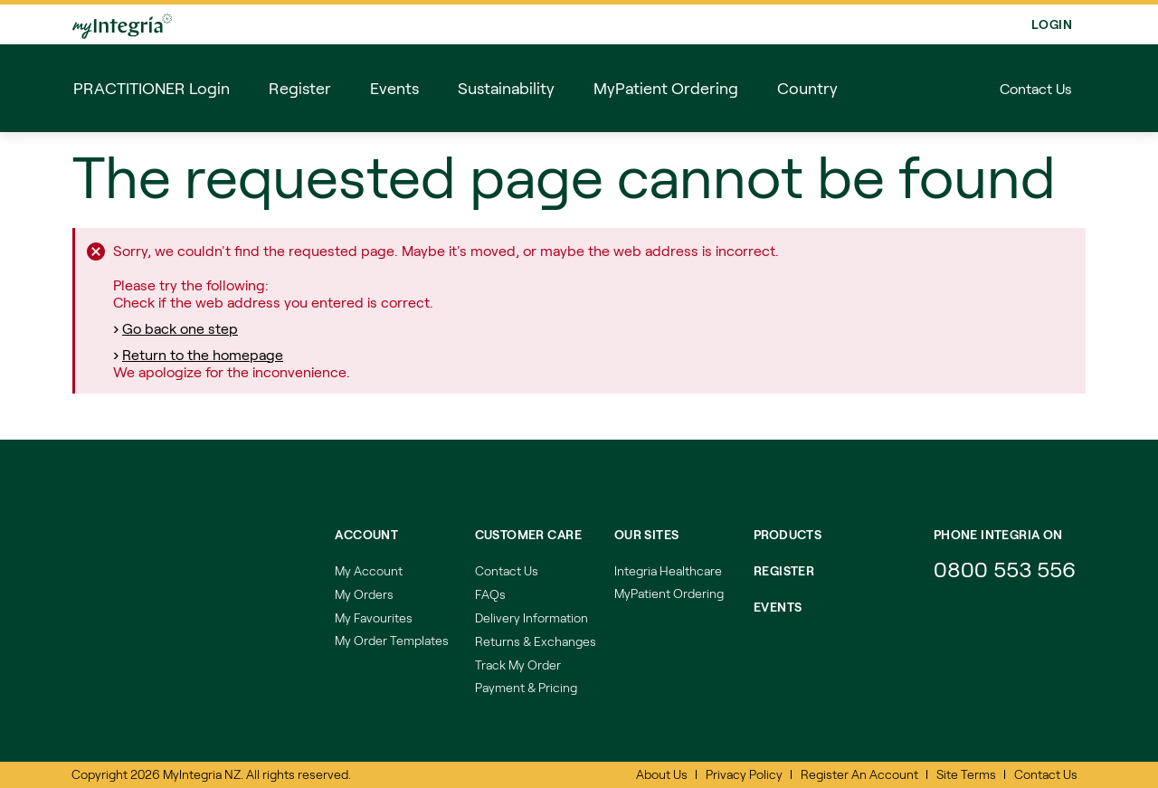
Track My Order (518, 664)
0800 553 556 (1007, 568)
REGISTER (784, 570)
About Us (662, 774)
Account (366, 534)
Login (1051, 24)
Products (787, 534)
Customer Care (528, 534)
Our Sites (646, 534)
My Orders (364, 594)
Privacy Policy (744, 774)
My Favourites (374, 617)
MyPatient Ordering (669, 593)
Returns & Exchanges (535, 641)
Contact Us (1036, 88)
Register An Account (859, 774)
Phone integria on (998, 534)
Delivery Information (531, 617)
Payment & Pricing (526, 687)
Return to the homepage (202, 354)
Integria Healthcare (668, 570)
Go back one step (180, 328)
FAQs (490, 594)
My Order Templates (392, 640)
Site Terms (966, 774)
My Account (369, 570)
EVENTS (778, 606)
